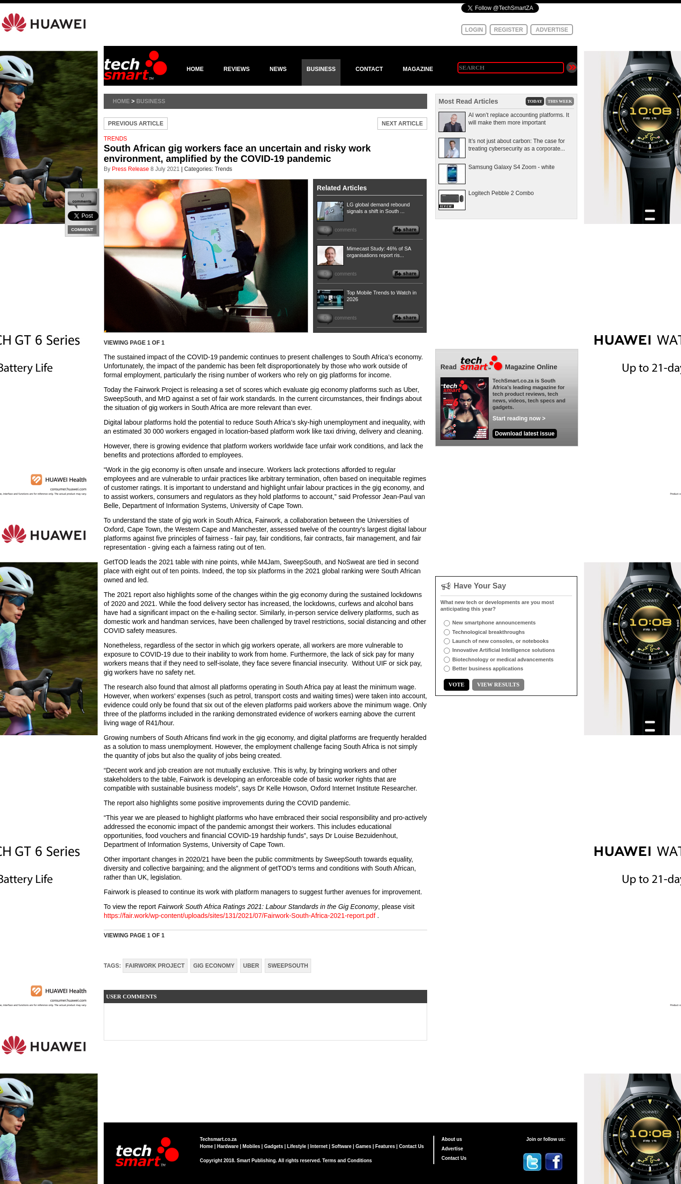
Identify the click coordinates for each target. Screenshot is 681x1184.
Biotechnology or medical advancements (503, 659)
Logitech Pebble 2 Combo (501, 193)
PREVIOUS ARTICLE (135, 123)
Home (121, 101)
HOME (195, 69)
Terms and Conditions (347, 1160)
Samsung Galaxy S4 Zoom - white (511, 167)
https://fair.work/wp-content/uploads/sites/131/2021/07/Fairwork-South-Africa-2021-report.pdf (240, 915)
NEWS (278, 69)
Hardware (228, 1146)
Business (150, 101)
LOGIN (474, 30)
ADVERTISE (552, 30)
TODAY (535, 101)
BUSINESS (320, 69)
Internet (319, 1146)
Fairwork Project (155, 965)
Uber (251, 965)
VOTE (456, 684)
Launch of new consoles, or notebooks (500, 641)
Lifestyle (296, 1146)
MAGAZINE (418, 69)
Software (341, 1146)
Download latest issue (525, 433)
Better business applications (487, 668)
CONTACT (369, 69)
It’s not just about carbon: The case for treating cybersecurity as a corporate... (516, 145)
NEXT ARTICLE (402, 123)
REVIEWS (237, 69)
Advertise (452, 1148)
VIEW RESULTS (498, 684)
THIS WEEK (559, 101)
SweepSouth (288, 965)
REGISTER (508, 30)
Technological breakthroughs (488, 632)
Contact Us (411, 1146)
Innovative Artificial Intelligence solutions (503, 650)
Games (363, 1146)
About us (451, 1139)
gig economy (213, 965)
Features (385, 1146)
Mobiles (251, 1146)
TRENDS (115, 138)
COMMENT (82, 229)
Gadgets (273, 1146)
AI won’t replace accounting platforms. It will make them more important (518, 119)
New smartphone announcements (494, 622)
